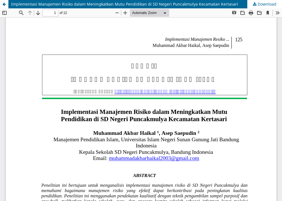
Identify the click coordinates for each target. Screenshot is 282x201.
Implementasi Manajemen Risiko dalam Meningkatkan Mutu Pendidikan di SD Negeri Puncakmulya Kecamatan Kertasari (124, 4)
